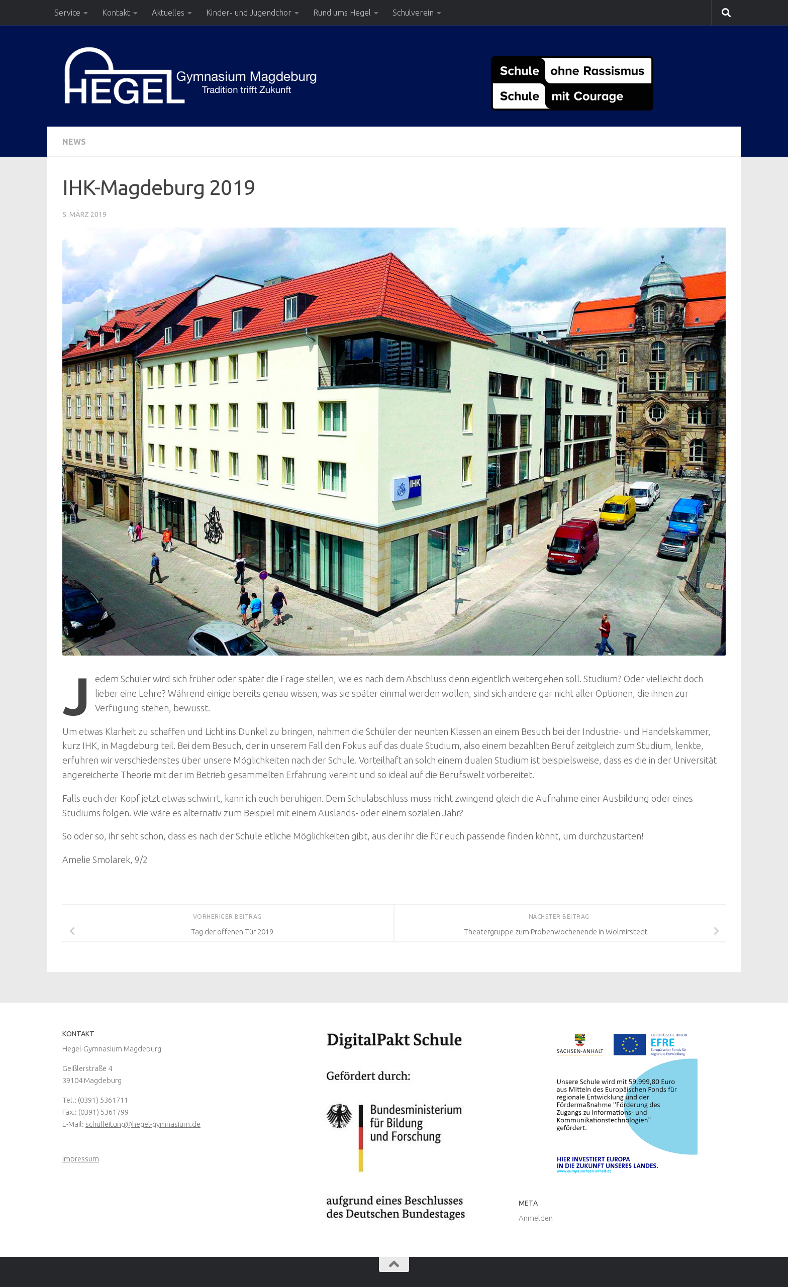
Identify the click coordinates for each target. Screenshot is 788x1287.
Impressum (80, 1158)
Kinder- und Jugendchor (248, 12)
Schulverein (413, 12)
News (74, 141)
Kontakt (116, 12)
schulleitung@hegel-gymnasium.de (143, 1124)
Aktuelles (168, 12)
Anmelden (536, 1218)
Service (67, 12)
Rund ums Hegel (342, 12)
